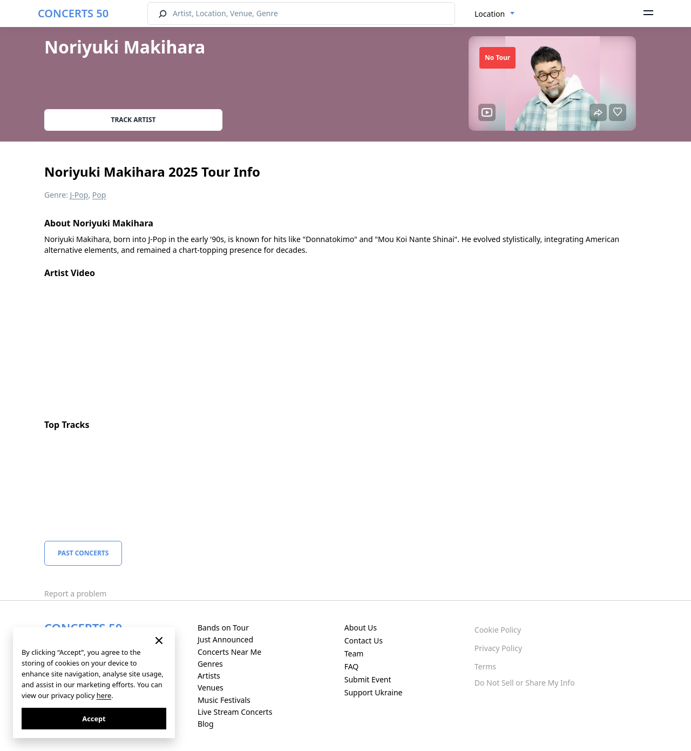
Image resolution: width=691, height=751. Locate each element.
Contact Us (363, 640)
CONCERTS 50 (73, 13)
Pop (99, 195)
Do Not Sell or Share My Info (525, 683)
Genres (210, 664)
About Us (360, 627)
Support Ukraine (373, 692)
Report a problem (75, 593)
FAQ (351, 666)
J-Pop (79, 195)
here (104, 695)
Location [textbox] (490, 14)
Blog (206, 724)
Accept (93, 718)
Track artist (133, 119)
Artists (209, 675)
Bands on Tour (223, 627)
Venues (210, 687)
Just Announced (225, 639)
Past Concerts (83, 553)
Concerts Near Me (229, 652)
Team (354, 653)
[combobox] (495, 14)
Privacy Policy (498, 648)
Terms (485, 666)
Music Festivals (224, 700)
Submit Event (367, 679)
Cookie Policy (498, 630)
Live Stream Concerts (235, 712)
